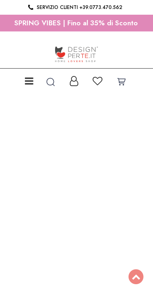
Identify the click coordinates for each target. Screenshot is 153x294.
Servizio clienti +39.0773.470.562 (74, 7)
